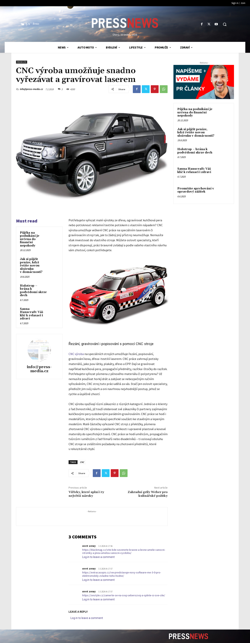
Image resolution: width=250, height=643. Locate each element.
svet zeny (89, 546)
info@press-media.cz (31, 89)
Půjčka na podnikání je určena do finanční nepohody (29, 239)
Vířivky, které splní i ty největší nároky (86, 494)
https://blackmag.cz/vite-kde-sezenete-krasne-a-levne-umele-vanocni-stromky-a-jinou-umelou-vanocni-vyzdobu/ (123, 551)
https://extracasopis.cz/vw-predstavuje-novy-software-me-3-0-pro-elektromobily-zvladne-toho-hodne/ (121, 574)
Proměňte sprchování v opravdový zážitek (195, 190)
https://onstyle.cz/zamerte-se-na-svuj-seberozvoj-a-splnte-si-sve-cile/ (123, 595)
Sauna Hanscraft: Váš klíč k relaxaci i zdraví (31, 314)
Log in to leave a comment (98, 557)
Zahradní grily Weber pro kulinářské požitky (148, 494)
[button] (224, 24)
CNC (82, 462)
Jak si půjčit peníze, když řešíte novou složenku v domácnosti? (31, 265)
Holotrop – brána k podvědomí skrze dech (33, 290)
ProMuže (21, 62)
